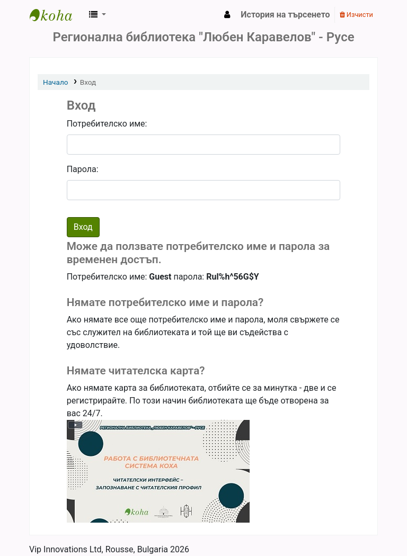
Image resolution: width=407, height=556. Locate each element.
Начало (55, 82)
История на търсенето (285, 15)
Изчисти (356, 15)
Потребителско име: (107, 124)
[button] (97, 14)
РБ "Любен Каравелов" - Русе (56, 14)
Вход (88, 82)
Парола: (83, 169)
